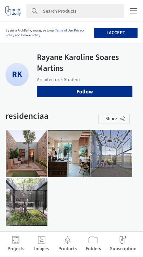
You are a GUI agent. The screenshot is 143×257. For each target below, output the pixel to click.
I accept (115, 32)
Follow (84, 91)
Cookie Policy (30, 35)
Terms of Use (64, 30)
